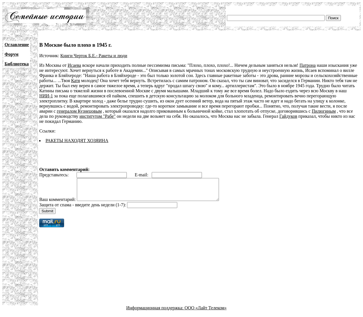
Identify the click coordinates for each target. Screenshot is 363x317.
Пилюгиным (324, 111)
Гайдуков (288, 116)
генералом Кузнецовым (79, 111)
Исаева (74, 65)
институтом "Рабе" (97, 116)
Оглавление (17, 44)
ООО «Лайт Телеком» (206, 312)
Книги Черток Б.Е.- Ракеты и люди (93, 55)
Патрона (307, 65)
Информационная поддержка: (155, 312)
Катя (75, 80)
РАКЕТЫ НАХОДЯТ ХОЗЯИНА (76, 140)
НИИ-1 (46, 95)
